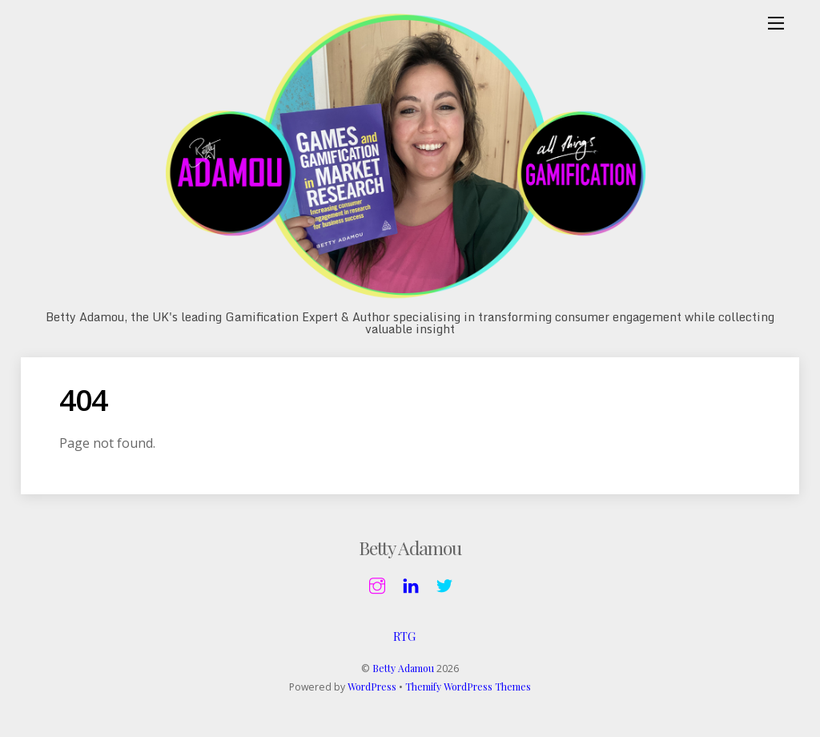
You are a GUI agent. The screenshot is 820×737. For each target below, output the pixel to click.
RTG (404, 636)
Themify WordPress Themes (468, 686)
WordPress (372, 686)
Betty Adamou (403, 668)
